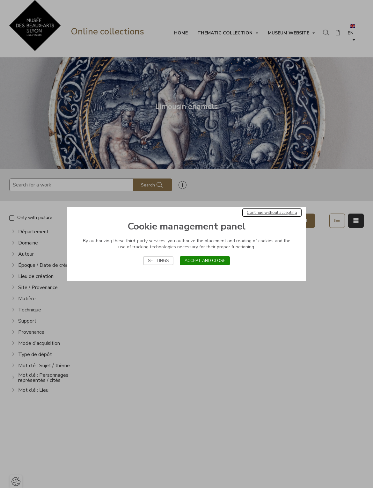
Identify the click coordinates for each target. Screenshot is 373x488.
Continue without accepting (272, 212)
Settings (158, 261)
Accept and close (205, 261)
